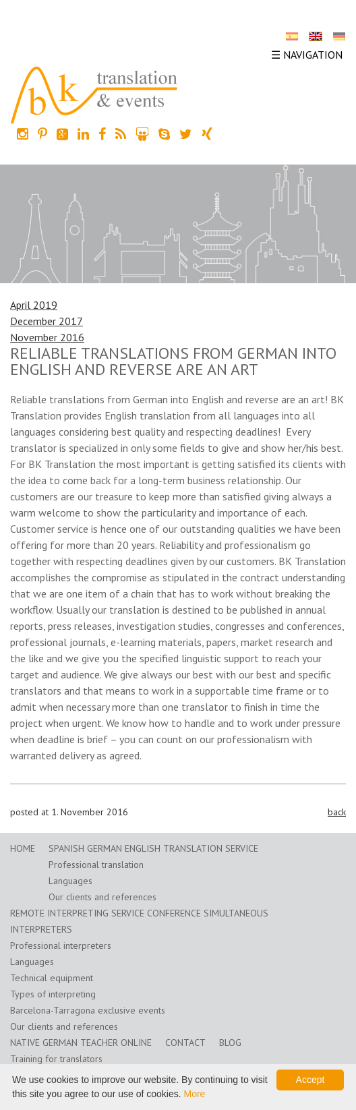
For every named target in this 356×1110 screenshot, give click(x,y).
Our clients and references (102, 897)
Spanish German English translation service (153, 848)
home (22, 848)
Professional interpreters (60, 945)
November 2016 (47, 337)
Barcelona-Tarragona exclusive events (87, 1010)
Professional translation (96, 864)
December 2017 (46, 321)
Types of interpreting (53, 994)
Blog (230, 1042)
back (337, 812)
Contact (185, 1042)
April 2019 (33, 305)
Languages (70, 881)
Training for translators (56, 1059)
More (194, 1093)
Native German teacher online (81, 1042)
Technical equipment (51, 978)
